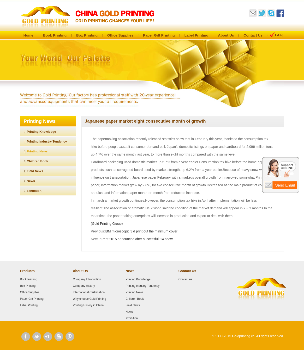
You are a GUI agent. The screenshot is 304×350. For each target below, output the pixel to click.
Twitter (36, 336)
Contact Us (253, 35)
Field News (35, 171)
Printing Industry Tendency (47, 141)
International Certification (89, 292)
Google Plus (47, 336)
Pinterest (70, 336)
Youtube (58, 336)
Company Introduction (87, 279)
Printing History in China (88, 305)
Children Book (37, 161)
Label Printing (196, 35)
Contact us (185, 279)
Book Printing (54, 35)
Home (29, 35)
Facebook (25, 336)
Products (27, 271)
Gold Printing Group (107, 223)
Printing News (37, 151)
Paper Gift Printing (159, 35)
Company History (84, 286)
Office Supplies (120, 35)
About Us (226, 35)
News (31, 181)
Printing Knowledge (41, 131)
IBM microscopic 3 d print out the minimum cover (141, 231)
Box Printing (87, 35)
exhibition (34, 191)
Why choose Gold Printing (89, 298)
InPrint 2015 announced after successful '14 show (136, 239)
